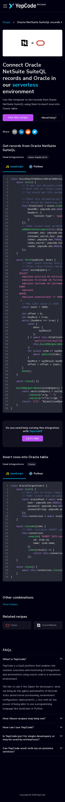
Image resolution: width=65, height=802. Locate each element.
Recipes (7, 22)
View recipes (10, 604)
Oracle (11, 625)
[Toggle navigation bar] (5, 5)
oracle (31, 464)
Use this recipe (18, 117)
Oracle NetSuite (46, 625)
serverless (25, 84)
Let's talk (32, 438)
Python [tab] (36, 166)
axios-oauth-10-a (37, 157)
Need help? (49, 118)
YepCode (35, 431)
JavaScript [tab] (14, 166)
